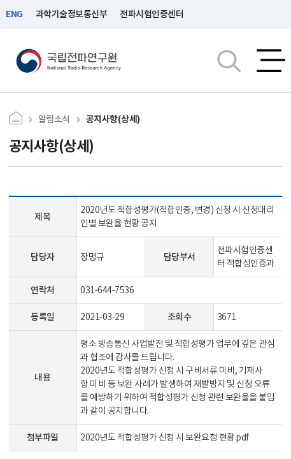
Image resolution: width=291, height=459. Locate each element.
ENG (14, 14)
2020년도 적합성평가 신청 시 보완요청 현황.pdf (164, 437)
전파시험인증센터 (151, 14)
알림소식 (54, 119)
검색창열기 (229, 60)
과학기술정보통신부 (72, 14)
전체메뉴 (271, 60)
